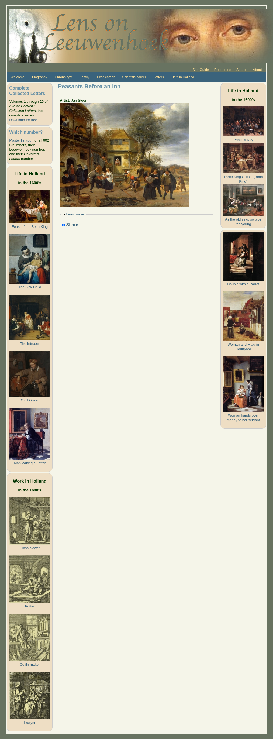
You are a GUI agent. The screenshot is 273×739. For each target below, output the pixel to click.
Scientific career (134, 77)
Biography (39, 77)
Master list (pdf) (21, 140)
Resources (222, 70)
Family (84, 77)
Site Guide (200, 70)
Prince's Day (243, 140)
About (257, 70)
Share (70, 225)
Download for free (23, 120)
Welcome (18, 77)
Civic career (106, 77)
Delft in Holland (182, 77)
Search (242, 70)
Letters (159, 77)
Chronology (63, 77)
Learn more (75, 214)
